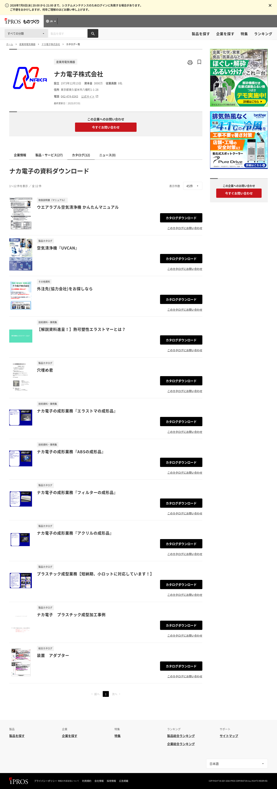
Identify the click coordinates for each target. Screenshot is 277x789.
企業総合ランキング (181, 743)
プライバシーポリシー (45, 781)
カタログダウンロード (181, 217)
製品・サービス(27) (49, 155)
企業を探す (225, 33)
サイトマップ (229, 735)
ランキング (263, 33)
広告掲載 (123, 781)
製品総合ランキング (181, 735)
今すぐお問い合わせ (106, 127)
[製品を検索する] (93, 33)
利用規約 (86, 781)
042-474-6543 (69, 96)
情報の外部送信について (68, 781)
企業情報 (20, 155)
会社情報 (99, 781)
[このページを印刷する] (190, 62)
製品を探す (201, 33)
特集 (244, 33)
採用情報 (111, 781)
